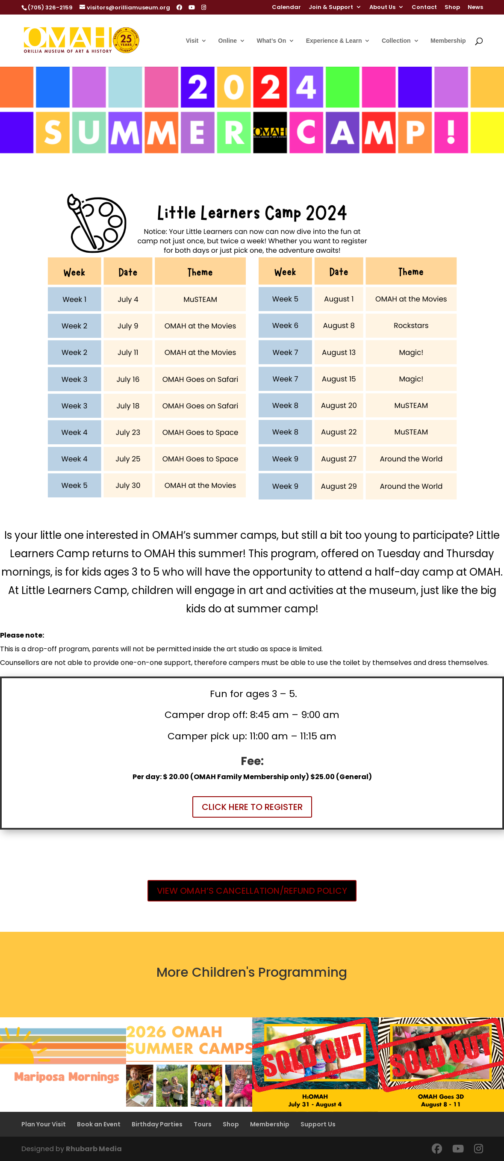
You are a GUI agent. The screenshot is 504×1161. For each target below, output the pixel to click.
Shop (452, 7)
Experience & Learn (334, 41)
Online (227, 41)
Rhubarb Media (94, 1149)
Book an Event (99, 1124)
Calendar (286, 7)
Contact (424, 7)
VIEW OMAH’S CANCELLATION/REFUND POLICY (252, 891)
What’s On (271, 41)
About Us (382, 7)
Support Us (318, 1124)
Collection (396, 41)
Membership (448, 41)
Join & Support (331, 7)
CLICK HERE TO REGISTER (252, 807)
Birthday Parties (157, 1124)
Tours (203, 1124)
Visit (192, 41)
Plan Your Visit (43, 1124)
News (475, 7)
